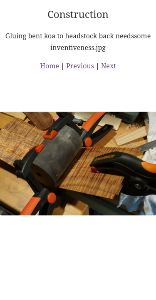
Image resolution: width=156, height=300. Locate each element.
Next (108, 65)
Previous (80, 65)
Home (49, 65)
